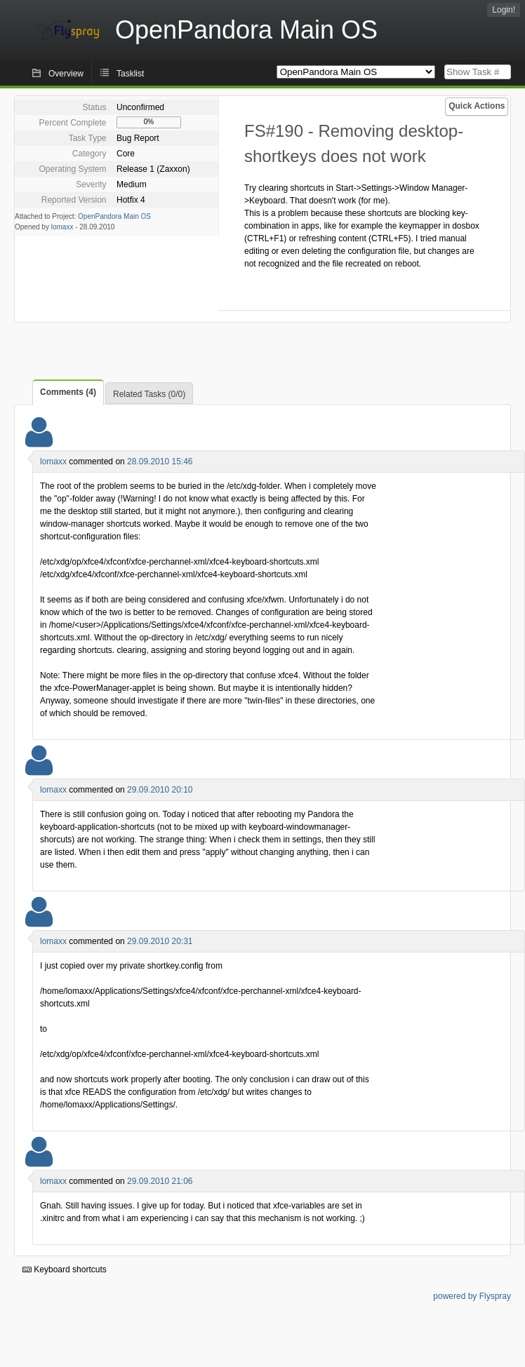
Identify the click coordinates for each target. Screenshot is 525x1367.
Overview (66, 74)
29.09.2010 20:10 (159, 790)
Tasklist (130, 74)
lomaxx (62, 227)
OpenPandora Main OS (114, 216)
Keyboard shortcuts (64, 1269)
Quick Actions (476, 106)
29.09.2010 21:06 (159, 1181)
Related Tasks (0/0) (149, 394)
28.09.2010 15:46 (159, 461)
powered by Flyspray (472, 1296)
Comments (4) (68, 392)
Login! (503, 10)
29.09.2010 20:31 (159, 941)
